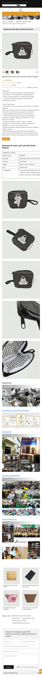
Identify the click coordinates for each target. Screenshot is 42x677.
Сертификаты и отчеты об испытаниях (15, 410)
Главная (4, 21)
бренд (4, 80)
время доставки (7, 85)
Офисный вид (7, 432)
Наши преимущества (9, 519)
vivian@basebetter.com (10, 2)
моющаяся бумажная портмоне (20, 623)
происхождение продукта (9, 82)
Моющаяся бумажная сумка (23, 21)
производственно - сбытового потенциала (14, 87)
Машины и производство (11, 475)
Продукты (11, 21)
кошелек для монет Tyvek (19, 620)
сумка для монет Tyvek (28, 618)
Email (6, 139)
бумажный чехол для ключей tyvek (21, 616)
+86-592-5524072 (24, 2)
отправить (8, 667)
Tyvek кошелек (16, 618)
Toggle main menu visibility (37, 13)
